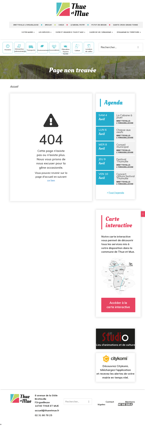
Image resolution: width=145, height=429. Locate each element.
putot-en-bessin (98, 25)
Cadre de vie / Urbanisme (101, 32)
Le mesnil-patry (78, 25)
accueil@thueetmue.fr (47, 413)
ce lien (51, 180)
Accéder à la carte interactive (118, 308)
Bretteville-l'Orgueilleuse (25, 25)
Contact (110, 404)
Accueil (14, 86)
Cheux (61, 25)
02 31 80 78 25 (43, 418)
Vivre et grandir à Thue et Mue (70, 32)
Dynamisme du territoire (129, 32)
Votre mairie (28, 32)
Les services (45, 32)
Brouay (48, 25)
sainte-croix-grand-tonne (125, 25)
